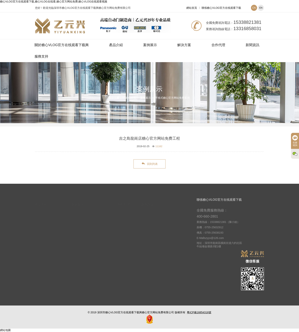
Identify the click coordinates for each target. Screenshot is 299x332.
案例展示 (150, 45)
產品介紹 (116, 45)
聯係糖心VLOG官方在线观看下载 (221, 7)
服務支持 (41, 56)
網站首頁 (191, 7)
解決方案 (184, 45)
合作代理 (218, 45)
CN (254, 7)
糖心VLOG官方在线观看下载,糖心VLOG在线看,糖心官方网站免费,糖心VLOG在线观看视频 (53, 1)
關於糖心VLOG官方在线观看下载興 (62, 45)
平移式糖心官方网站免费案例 (172, 97)
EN (261, 7)
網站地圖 (5, 330)
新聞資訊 (252, 45)
